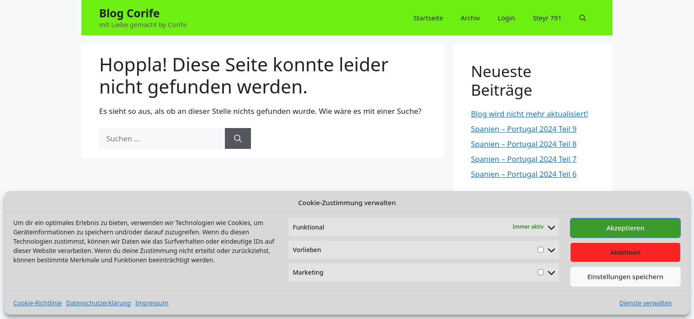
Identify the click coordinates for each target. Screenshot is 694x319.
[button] (583, 17)
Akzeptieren (625, 227)
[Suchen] (238, 138)
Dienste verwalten (645, 303)
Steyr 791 (547, 17)
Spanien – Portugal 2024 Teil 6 (524, 174)
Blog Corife (129, 12)
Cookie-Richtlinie (37, 303)
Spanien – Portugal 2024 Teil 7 (524, 159)
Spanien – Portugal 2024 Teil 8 (524, 144)
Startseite (428, 17)
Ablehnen (625, 252)
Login (506, 17)
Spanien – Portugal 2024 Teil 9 (524, 129)
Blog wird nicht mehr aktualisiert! (529, 114)
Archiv (470, 17)
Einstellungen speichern (625, 276)
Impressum (152, 303)
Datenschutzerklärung (98, 303)
